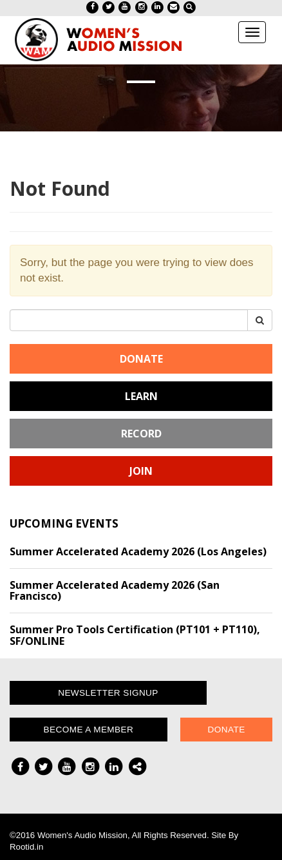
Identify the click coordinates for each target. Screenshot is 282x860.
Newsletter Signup (108, 693)
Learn (141, 396)
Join (141, 471)
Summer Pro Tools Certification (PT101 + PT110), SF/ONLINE (135, 635)
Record (141, 433)
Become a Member (89, 729)
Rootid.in (26, 847)
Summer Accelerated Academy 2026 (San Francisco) (115, 591)
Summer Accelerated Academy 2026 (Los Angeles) (138, 551)
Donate (141, 359)
